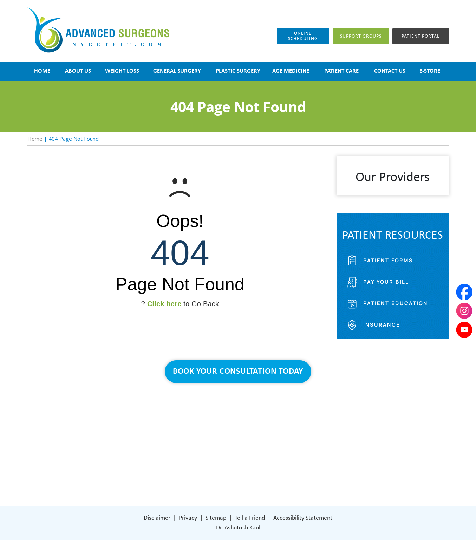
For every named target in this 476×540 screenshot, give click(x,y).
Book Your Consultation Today (238, 371)
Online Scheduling (303, 36)
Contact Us (189, 473)
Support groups (361, 36)
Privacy (188, 518)
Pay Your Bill (386, 281)
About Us (186, 420)
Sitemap (216, 518)
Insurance (381, 324)
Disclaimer (157, 518)
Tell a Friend (250, 518)
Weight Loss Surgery (200, 431)
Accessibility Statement (302, 518)
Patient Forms (388, 260)
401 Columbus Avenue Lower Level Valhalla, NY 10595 (298, 448)
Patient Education (395, 303)
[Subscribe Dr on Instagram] (281, 473)
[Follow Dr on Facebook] (266, 473)
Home (35, 138)
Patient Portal (420, 36)
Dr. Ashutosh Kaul (238, 528)
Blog (180, 452)
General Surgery (195, 441)
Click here (164, 304)
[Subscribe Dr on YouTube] (296, 473)
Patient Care (191, 462)
